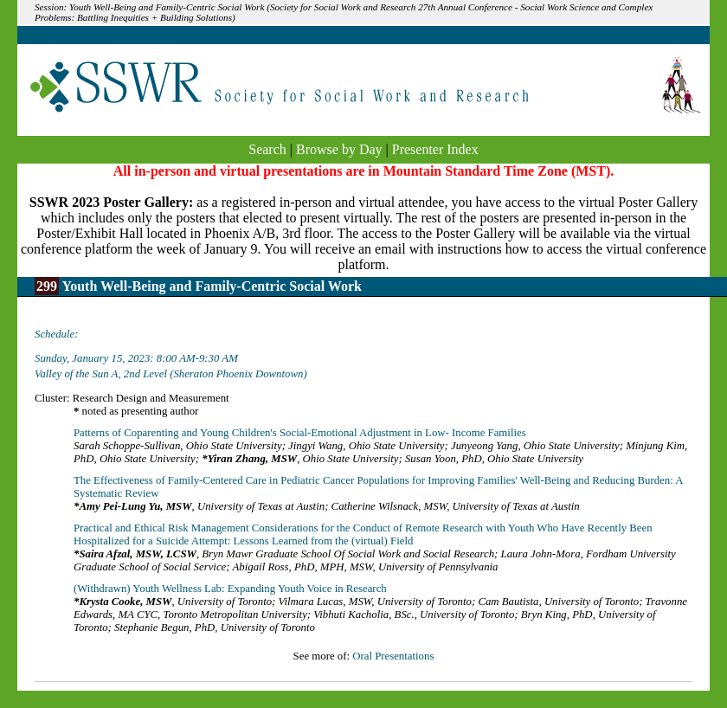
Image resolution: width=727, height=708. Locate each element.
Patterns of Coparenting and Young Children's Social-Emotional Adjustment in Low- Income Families (300, 433)
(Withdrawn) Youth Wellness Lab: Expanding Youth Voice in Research (230, 588)
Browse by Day (339, 149)
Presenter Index (435, 149)
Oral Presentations (393, 656)
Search (267, 149)
